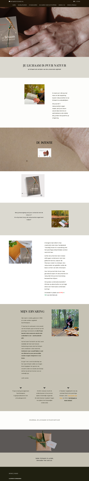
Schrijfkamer (22, 5)
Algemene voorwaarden (15, 478)
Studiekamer (33, 5)
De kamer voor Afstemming (47, 5)
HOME (14, 5)
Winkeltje (62, 5)
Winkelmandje (71, 5)
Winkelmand (13, 473)
